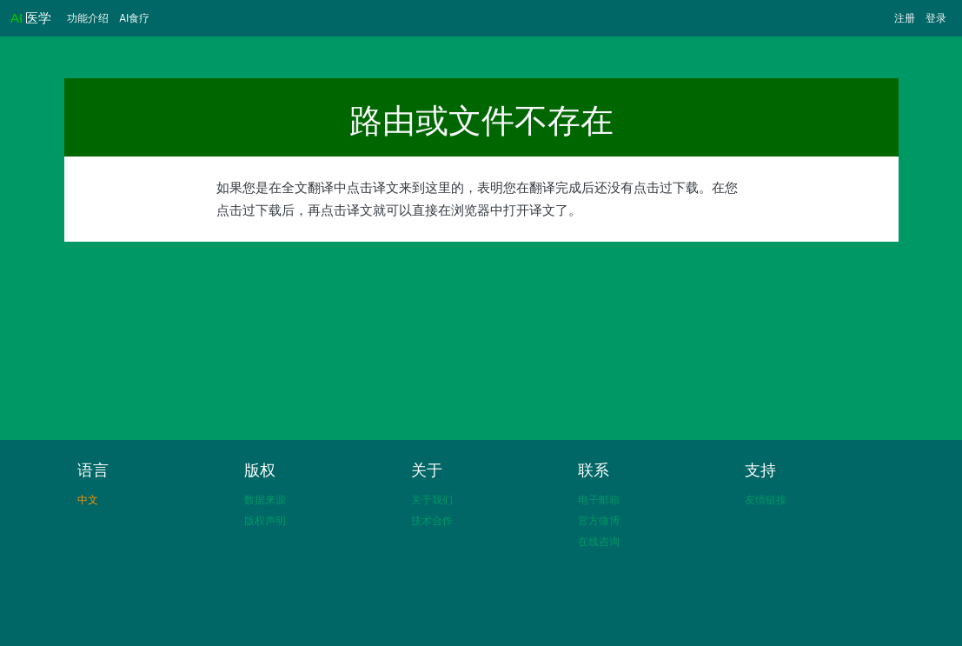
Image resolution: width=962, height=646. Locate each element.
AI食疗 (134, 18)
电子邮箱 (599, 500)
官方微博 (599, 521)
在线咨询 (599, 542)
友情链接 (765, 500)
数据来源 (265, 500)
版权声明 (265, 521)
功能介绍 (88, 18)
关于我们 (432, 500)
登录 (936, 18)
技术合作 (432, 521)
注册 (904, 18)
